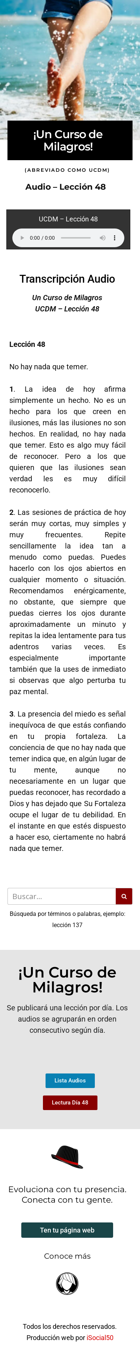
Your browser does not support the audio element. (68, 238)
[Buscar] (61, 896)
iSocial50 (100, 1338)
